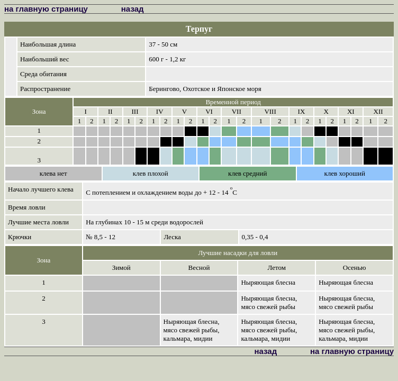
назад (132, 8)
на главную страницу (46, 8)
